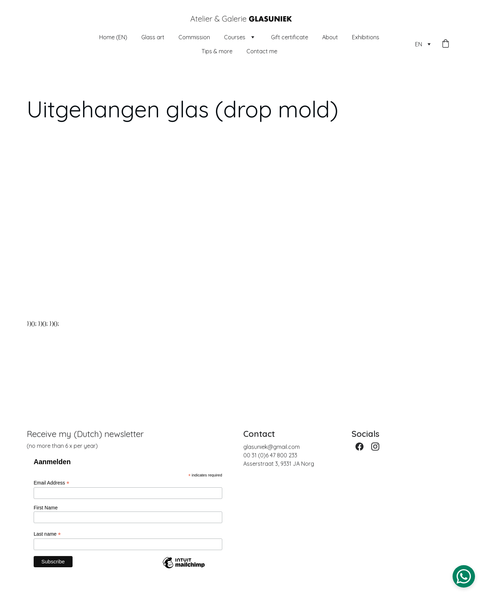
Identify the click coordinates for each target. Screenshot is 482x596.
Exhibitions (365, 37)
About (330, 37)
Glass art (152, 37)
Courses (234, 37)
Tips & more (217, 51)
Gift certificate (289, 37)
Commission (194, 37)
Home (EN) (113, 37)
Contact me (261, 51)
